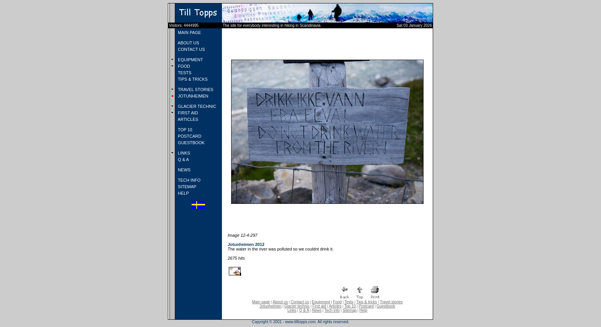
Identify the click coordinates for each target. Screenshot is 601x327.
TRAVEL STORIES (195, 89)
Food (337, 302)
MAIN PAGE (189, 32)
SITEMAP (186, 186)
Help (364, 310)
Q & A (183, 159)
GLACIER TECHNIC (196, 106)
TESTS (184, 72)
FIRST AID (187, 113)
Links (291, 310)
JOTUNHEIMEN (193, 96)
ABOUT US (188, 43)
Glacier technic (297, 306)
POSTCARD (189, 136)
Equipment (321, 302)
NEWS (183, 170)
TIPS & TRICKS (192, 79)
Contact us (300, 302)
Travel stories (391, 302)
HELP (183, 193)
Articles (335, 306)
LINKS (183, 153)
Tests (349, 302)
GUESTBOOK (191, 142)
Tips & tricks (366, 302)
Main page (261, 302)
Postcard (366, 306)
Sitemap (350, 310)
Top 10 (350, 306)
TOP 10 (184, 129)
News (317, 310)
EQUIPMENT (190, 59)
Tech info (332, 310)
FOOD (183, 66)
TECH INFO (188, 180)
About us (280, 302)
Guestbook (385, 306)
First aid (319, 306)
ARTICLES (187, 119)
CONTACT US (191, 49)
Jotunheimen (270, 306)
